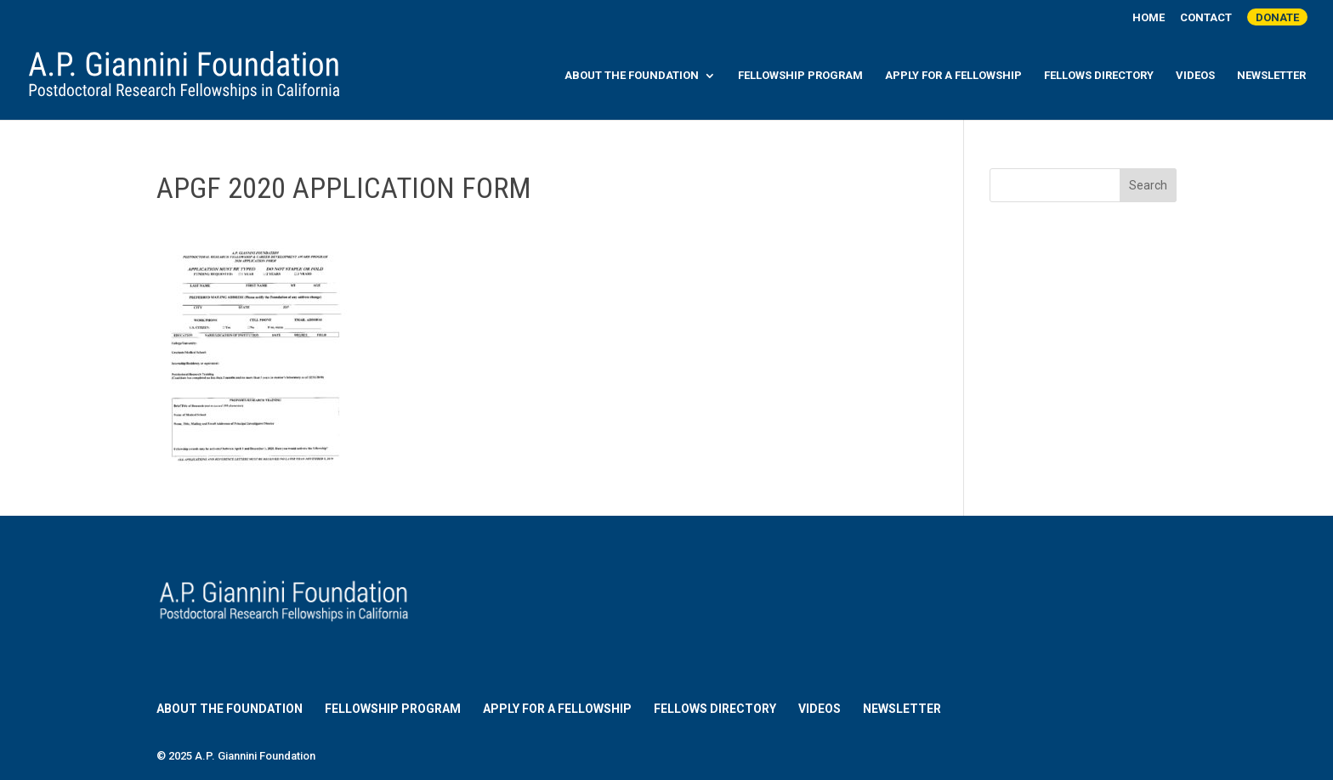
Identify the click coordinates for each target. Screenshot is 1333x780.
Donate (1277, 17)
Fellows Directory (1099, 76)
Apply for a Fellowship (953, 76)
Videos (1195, 76)
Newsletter (1271, 76)
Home (1148, 18)
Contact (1206, 18)
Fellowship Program (800, 76)
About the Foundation (631, 76)
